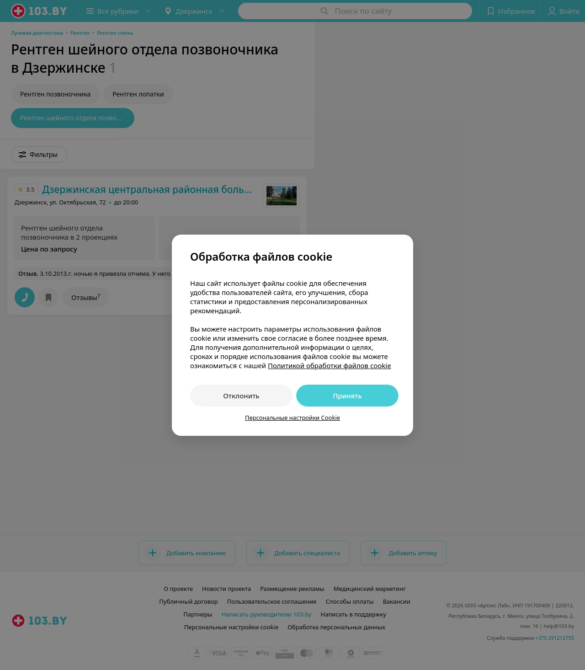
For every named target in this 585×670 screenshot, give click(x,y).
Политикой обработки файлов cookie (329, 365)
